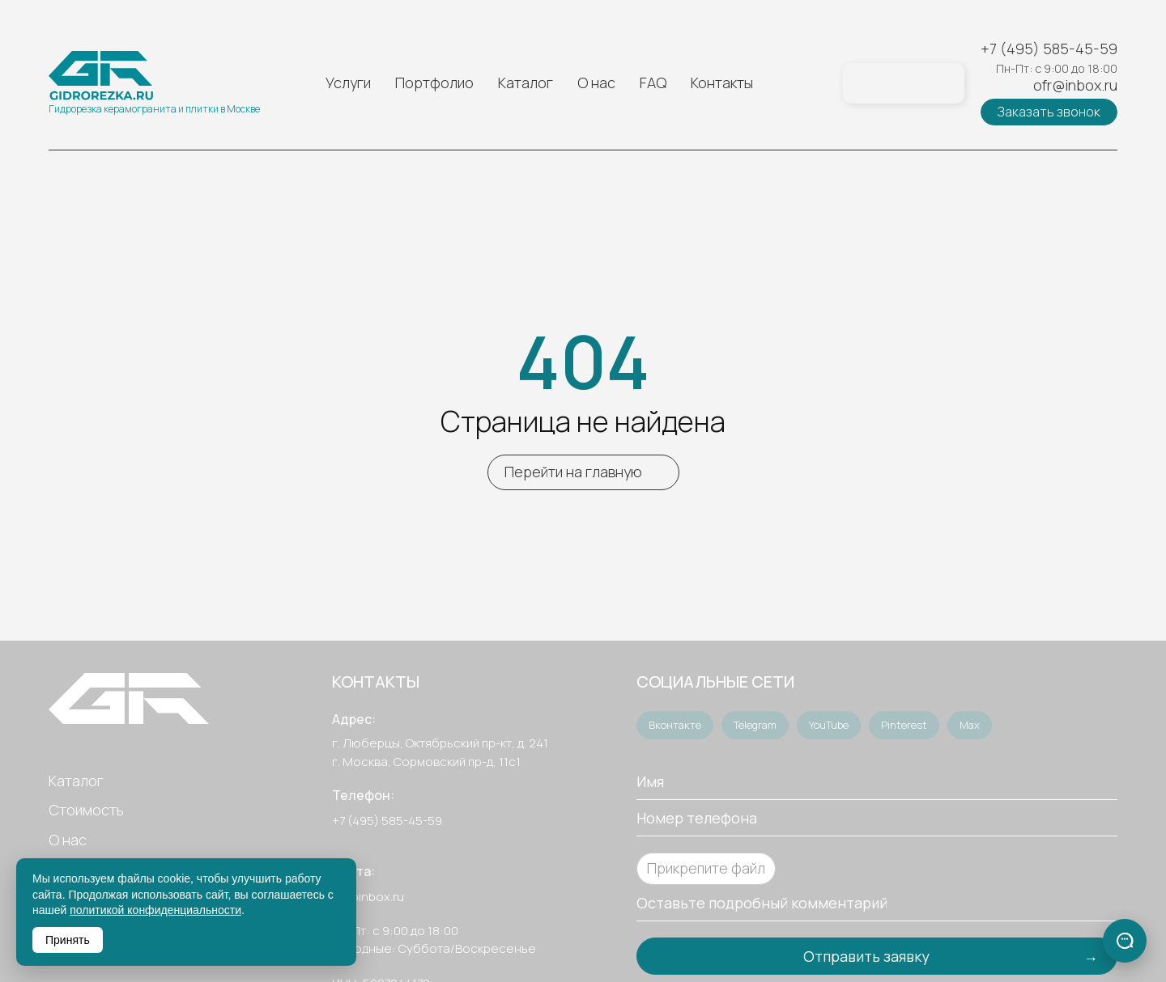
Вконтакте (675, 724)
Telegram (755, 724)
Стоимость (86, 809)
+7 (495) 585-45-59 (1049, 49)
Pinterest (904, 724)
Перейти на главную (573, 471)
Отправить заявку (866, 956)
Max (970, 724)
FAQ (653, 82)
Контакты (722, 82)
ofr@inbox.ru (1075, 86)
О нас (596, 82)
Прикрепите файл (706, 868)
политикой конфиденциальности (155, 910)
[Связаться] (1125, 941)
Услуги (348, 82)
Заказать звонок (1049, 112)
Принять (67, 939)
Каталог (525, 82)
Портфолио (434, 82)
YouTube (829, 724)
